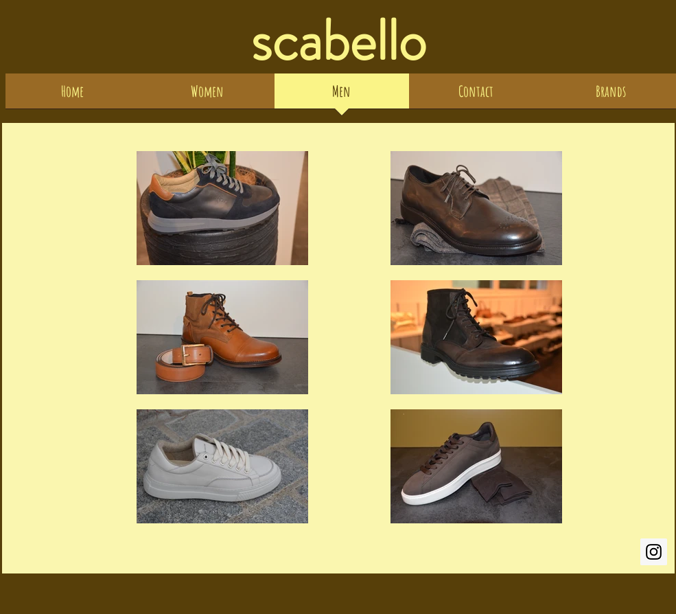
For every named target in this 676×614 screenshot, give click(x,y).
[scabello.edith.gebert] (653, 551)
